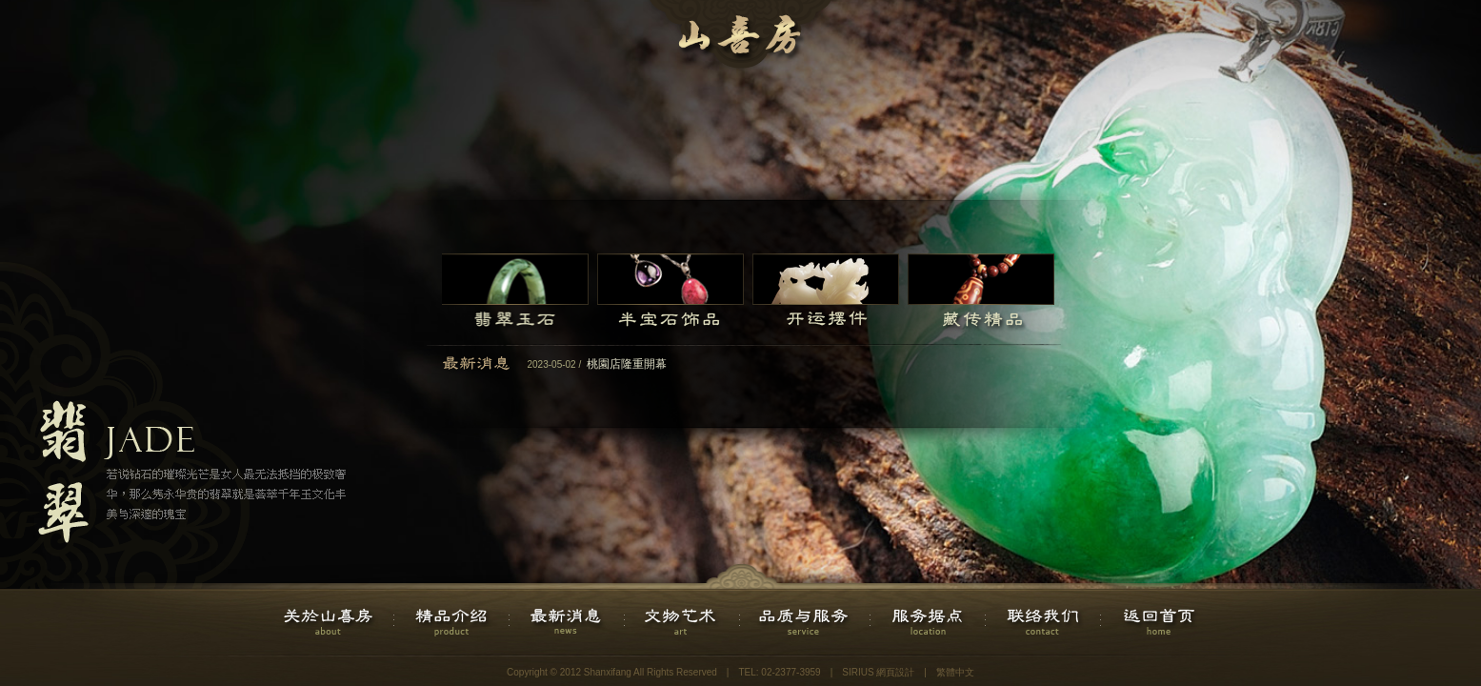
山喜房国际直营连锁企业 (741, 37)
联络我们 (1043, 622)
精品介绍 (452, 622)
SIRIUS (857, 672)
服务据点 (928, 622)
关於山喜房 (329, 622)
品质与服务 (805, 622)
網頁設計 (895, 672)
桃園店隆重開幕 (627, 364)
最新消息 (567, 622)
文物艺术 (682, 622)
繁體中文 (955, 672)
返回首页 (1158, 622)
